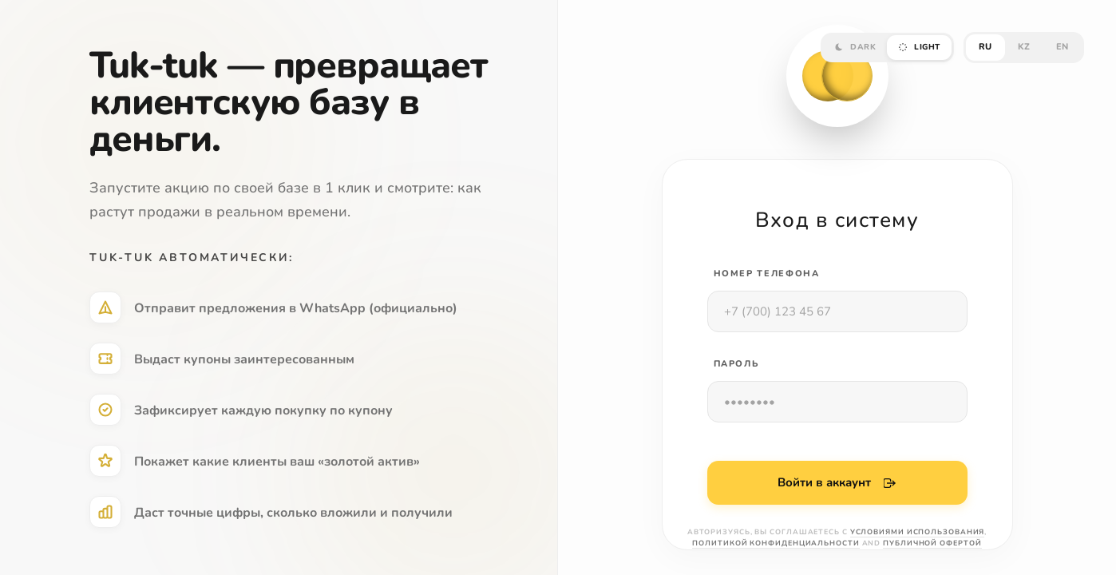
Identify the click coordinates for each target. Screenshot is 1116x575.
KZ (1024, 47)
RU (985, 47)
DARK (855, 47)
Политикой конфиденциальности (775, 543)
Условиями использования (917, 532)
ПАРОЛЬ (736, 364)
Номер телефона (767, 274)
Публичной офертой (932, 543)
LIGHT (919, 47)
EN (1062, 47)
